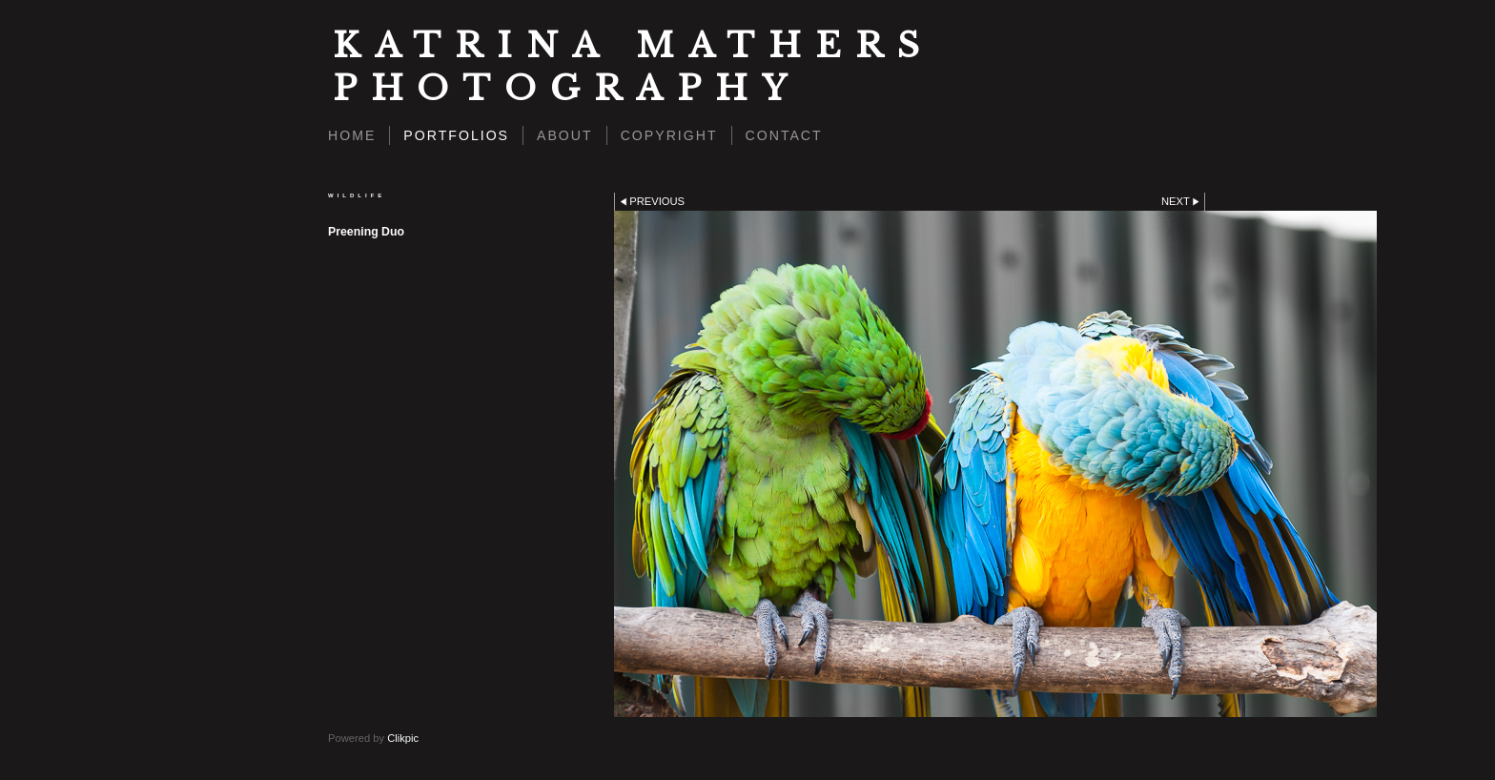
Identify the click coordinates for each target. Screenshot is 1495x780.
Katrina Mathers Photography (633, 67)
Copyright (669, 135)
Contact (784, 135)
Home (352, 135)
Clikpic (403, 738)
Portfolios (456, 135)
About (565, 135)
